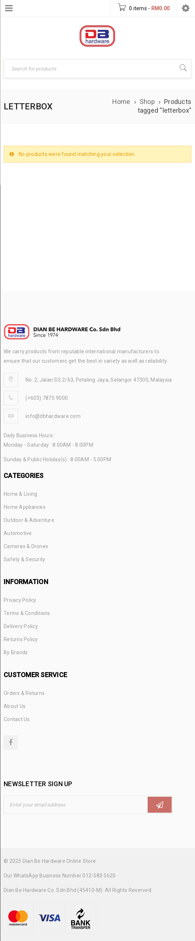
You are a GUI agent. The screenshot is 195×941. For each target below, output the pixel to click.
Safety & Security (24, 559)
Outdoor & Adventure (29, 520)
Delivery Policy (21, 626)
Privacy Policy (20, 600)
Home (121, 101)
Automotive (18, 533)
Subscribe (159, 805)
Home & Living (20, 494)
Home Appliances (25, 507)
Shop (147, 101)
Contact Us (17, 719)
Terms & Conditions (27, 613)
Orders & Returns (24, 693)
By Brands (16, 652)
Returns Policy (21, 639)
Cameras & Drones (26, 546)
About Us (15, 706)
